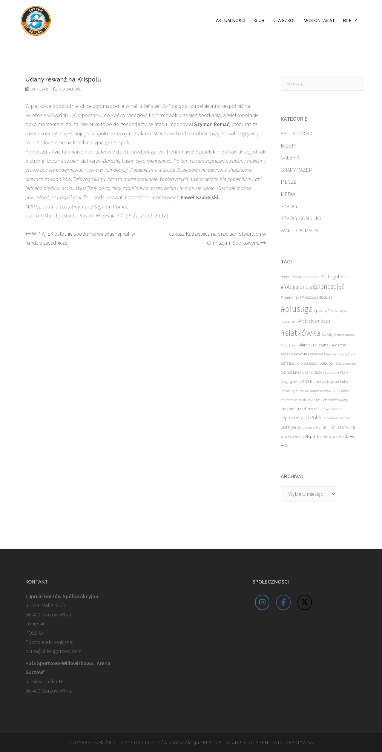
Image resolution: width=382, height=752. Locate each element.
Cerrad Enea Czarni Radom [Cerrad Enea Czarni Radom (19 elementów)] (303, 372)
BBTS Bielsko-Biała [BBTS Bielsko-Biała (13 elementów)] (294, 363)
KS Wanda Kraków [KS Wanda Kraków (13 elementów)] (318, 391)
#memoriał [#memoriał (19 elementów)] (290, 297)
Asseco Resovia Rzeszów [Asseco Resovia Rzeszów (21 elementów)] (302, 354)
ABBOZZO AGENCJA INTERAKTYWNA (272, 742)
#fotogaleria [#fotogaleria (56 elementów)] (333, 276)
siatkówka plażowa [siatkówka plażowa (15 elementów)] (337, 418)
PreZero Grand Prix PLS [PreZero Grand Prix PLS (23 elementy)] (300, 409)
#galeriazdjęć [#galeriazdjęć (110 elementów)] (327, 287)
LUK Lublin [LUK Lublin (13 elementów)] (340, 391)
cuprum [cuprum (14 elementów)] (333, 372)
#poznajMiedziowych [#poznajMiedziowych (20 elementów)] (331, 310)
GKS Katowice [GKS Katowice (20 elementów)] (314, 381)
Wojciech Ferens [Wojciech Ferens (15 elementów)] (292, 436)
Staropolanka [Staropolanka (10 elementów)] (306, 427)
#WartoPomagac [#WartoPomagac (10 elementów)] (344, 335)
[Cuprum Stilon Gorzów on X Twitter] (304, 602)
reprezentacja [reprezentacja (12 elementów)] (331, 409)
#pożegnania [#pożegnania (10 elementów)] (289, 321)
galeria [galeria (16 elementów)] (295, 381)
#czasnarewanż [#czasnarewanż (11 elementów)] (309, 277)
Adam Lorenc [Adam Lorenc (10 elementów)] (289, 345)
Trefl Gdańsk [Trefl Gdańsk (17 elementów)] (339, 427)
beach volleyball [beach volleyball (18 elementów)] (322, 363)
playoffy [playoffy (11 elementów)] (343, 400)
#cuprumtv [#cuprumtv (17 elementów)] (289, 277)
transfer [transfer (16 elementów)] (322, 427)
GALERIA (290, 157)
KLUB (259, 20)
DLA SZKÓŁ (284, 20)
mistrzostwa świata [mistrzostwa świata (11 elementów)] (294, 400)
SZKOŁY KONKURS (301, 218)
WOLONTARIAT (319, 20)
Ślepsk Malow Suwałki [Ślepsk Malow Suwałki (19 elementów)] (323, 436)
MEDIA (288, 194)
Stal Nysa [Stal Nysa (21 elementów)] (288, 427)
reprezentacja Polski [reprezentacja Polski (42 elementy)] (301, 417)
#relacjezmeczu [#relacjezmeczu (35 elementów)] (314, 321)
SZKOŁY (289, 206)
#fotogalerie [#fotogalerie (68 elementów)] (295, 286)
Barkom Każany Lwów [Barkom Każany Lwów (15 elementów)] (340, 354)
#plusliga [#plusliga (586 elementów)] (297, 308)
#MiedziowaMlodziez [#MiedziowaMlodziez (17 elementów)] (316, 297)
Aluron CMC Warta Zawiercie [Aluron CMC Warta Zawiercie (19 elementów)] (322, 345)
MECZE (289, 181)
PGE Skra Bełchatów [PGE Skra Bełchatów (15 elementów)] (322, 400)
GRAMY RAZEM (297, 169)
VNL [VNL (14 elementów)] (353, 427)
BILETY (350, 20)
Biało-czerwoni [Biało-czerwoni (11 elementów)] (346, 363)
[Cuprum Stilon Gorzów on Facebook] (283, 602)
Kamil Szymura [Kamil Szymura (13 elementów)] (292, 391)
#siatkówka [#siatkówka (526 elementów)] (300, 332)
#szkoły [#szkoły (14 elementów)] (327, 334)
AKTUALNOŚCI (230, 20)
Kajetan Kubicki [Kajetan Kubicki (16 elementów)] (339, 381)
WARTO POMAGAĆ (300, 230)
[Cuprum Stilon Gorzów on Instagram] (262, 602)
